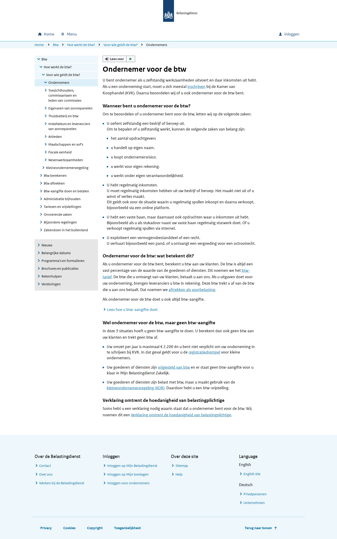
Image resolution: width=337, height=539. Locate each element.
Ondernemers (58, 82)
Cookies (69, 528)
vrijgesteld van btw (174, 367)
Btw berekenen (55, 175)
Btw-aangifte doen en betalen (66, 191)
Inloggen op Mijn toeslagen (128, 474)
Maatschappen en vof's (65, 144)
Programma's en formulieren (63, 261)
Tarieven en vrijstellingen (62, 206)
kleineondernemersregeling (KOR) (135, 387)
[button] (119, 59)
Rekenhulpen (51, 276)
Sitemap (181, 465)
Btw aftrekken (54, 183)
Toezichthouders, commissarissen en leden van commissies (64, 95)
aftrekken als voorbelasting (192, 289)
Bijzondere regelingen (60, 222)
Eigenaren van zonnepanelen (70, 108)
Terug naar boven (258, 528)
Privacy (46, 528)
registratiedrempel (204, 352)
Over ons (45, 474)
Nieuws (46, 245)
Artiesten (55, 136)
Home (39, 45)
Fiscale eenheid (60, 152)
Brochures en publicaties (59, 268)
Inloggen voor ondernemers (128, 483)
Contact (45, 465)
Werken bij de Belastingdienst (61, 483)
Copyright (95, 528)
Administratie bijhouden (62, 199)
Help (179, 474)
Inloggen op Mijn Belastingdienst (132, 465)
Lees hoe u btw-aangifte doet (132, 309)
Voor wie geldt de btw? (121, 45)
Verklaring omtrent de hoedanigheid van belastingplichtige (181, 414)
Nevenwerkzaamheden (65, 160)
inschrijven (196, 86)
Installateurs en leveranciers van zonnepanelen (69, 126)
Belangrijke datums (56, 253)
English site (252, 474)
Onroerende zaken (58, 214)
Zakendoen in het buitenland (66, 230)
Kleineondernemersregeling (67, 168)
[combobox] (235, 34)
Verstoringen (51, 284)
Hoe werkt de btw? (81, 45)
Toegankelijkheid (127, 528)
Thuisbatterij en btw (63, 116)
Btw (56, 45)
